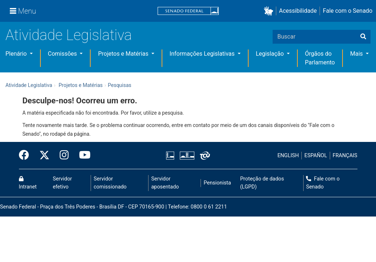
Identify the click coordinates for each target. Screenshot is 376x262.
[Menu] (23, 11)
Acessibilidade (298, 10)
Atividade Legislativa (68, 35)
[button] (270, 11)
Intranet (28, 183)
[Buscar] (363, 36)
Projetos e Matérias (124, 53)
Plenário (16, 53)
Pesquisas (119, 85)
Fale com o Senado (347, 10)
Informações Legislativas (203, 53)
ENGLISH (288, 155)
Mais (357, 53)
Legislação (270, 53)
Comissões (63, 53)
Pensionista (217, 183)
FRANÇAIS (345, 155)
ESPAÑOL (315, 155)
